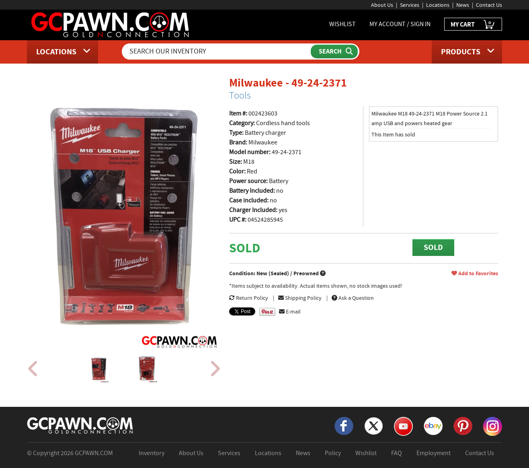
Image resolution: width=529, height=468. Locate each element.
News (462, 4)
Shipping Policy (300, 297)
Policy (333, 453)
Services (409, 4)
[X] (373, 425)
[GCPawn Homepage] (111, 24)
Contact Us (489, 4)
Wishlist (366, 453)
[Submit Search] (334, 51)
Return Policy (248, 297)
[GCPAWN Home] (80, 425)
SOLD (433, 247)
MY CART (473, 24)
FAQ (396, 453)
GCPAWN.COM (94, 453)
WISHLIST (342, 24)
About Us (382, 4)
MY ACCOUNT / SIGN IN (400, 24)
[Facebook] (343, 425)
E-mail (290, 311)
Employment (433, 453)
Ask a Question (353, 297)
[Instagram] (492, 425)
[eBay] (433, 425)
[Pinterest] (462, 425)
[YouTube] (403, 425)
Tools (240, 95)
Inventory (151, 453)
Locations (437, 4)
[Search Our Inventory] (217, 51)
